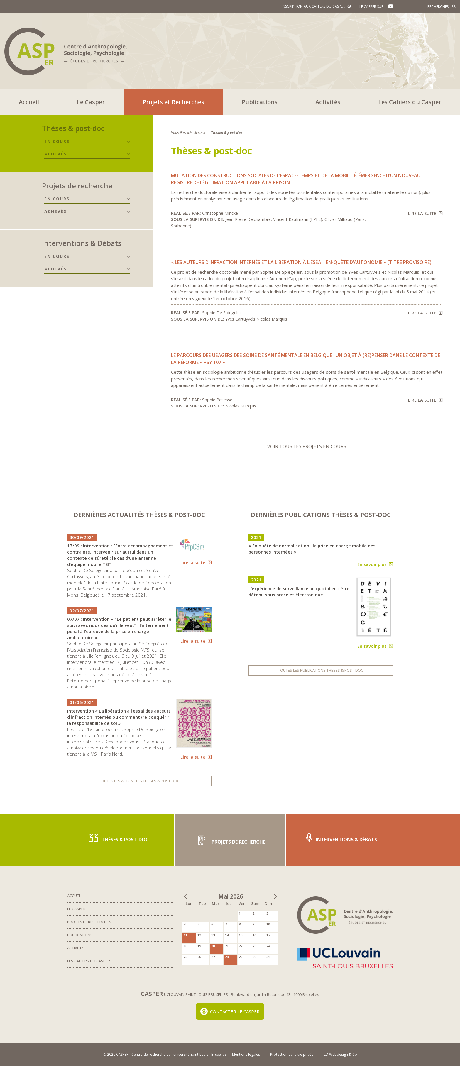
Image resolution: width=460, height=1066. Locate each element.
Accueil (29, 102)
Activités (327, 102)
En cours (57, 141)
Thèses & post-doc (73, 128)
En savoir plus (375, 564)
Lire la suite (425, 213)
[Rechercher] (429, 6)
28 (227, 957)
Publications (260, 102)
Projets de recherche (77, 185)
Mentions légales (246, 1054)
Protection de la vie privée (292, 1054)
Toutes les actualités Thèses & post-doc (139, 781)
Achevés (55, 154)
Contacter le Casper (230, 1011)
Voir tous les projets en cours (306, 446)
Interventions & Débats (81, 243)
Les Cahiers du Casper (409, 102)
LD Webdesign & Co (340, 1054)
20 (213, 946)
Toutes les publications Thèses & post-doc (320, 670)
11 (185, 935)
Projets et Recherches (173, 102)
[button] (128, 141)
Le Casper (91, 102)
